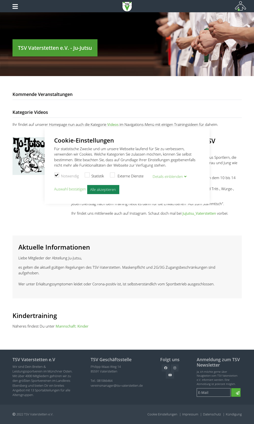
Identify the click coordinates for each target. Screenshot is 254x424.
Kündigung (234, 414)
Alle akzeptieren (103, 189)
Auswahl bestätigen (70, 188)
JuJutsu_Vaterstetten (199, 213)
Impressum (190, 414)
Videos (113, 124)
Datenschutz (212, 414)
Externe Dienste (127, 175)
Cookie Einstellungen (162, 414)
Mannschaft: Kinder (72, 326)
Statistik (94, 175)
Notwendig (66, 175)
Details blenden (168, 176)
